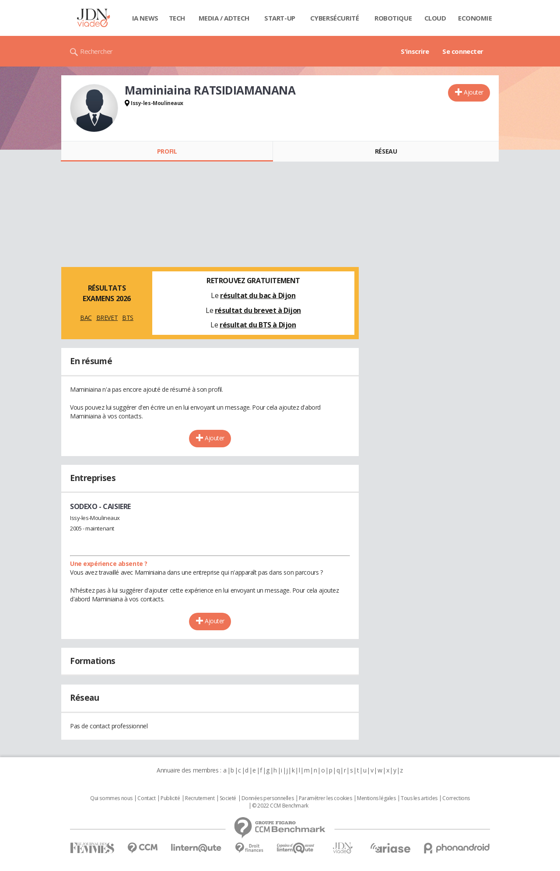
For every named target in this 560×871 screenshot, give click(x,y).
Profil (167, 151)
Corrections (455, 798)
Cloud (435, 18)
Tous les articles (419, 798)
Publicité (170, 798)
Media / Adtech (224, 18)
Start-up (279, 18)
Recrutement (199, 798)
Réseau (386, 151)
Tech (177, 18)
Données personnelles (268, 798)
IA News (145, 18)
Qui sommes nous (111, 798)
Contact (146, 798)
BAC (86, 317)
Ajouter (473, 92)
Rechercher (96, 51)
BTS (127, 317)
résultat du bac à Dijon (257, 295)
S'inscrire (415, 51)
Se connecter (462, 51)
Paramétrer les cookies (325, 798)
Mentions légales (376, 798)
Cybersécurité (334, 18)
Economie (475, 18)
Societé (228, 798)
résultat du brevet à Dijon (258, 310)
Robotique (393, 18)
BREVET (107, 317)
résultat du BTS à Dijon (258, 325)
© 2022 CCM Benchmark (280, 806)
